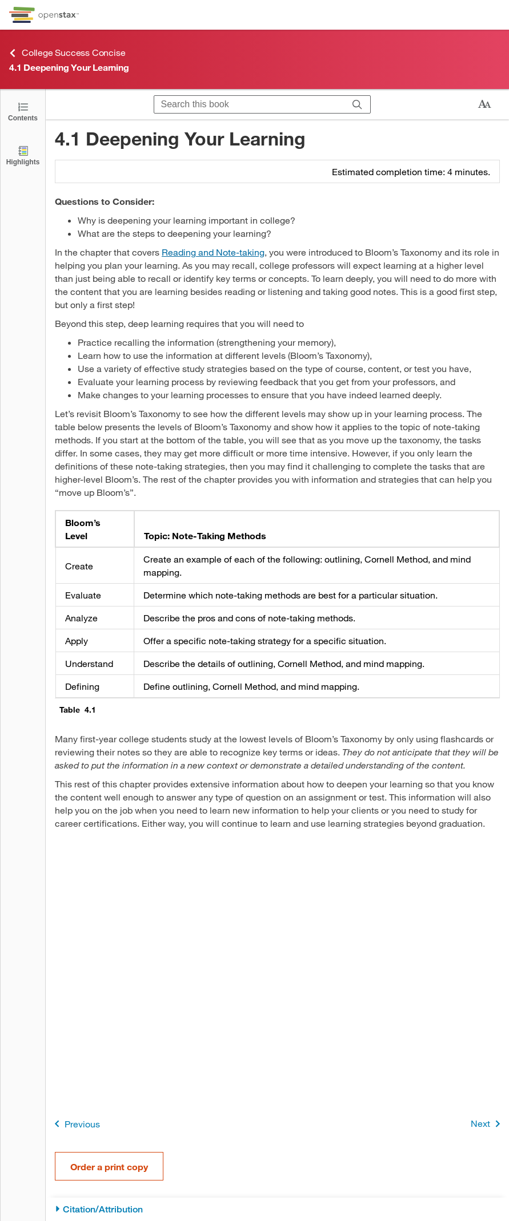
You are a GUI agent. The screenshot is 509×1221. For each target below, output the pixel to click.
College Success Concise (67, 53)
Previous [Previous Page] (75, 1124)
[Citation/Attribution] (277, 1209)
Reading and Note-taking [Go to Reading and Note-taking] (213, 251)
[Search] (357, 104)
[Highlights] (23, 155)
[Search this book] (249, 104)
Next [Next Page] (487, 1124)
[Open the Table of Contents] (23, 111)
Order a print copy (109, 1166)
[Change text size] (484, 104)
